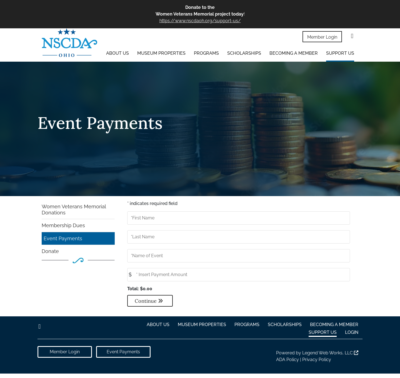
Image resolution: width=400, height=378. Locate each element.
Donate (50, 251)
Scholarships (244, 53)
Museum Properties (161, 53)
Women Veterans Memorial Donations (74, 210)
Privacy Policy (316, 359)
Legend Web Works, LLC (330, 353)
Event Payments (63, 238)
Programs (206, 53)
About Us (117, 53)
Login (351, 332)
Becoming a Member (293, 53)
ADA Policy (287, 359)
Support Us (340, 53)
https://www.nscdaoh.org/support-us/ (200, 20)
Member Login (322, 37)
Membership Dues (63, 225)
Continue (149, 301)
